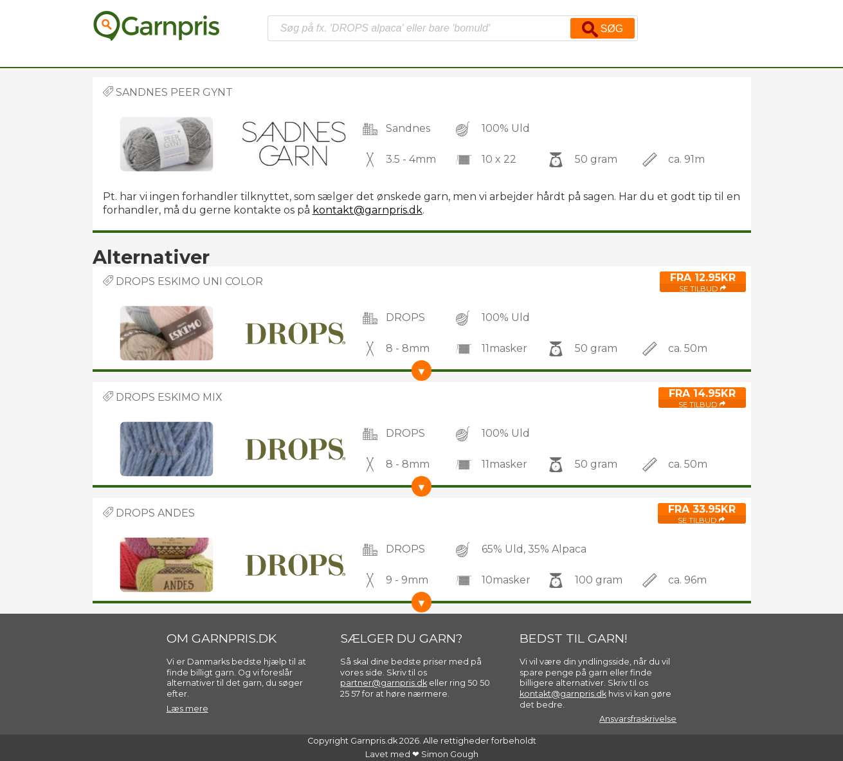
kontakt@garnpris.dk (367, 210)
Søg (602, 29)
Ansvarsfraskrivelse (637, 719)
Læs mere (187, 708)
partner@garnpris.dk (383, 683)
